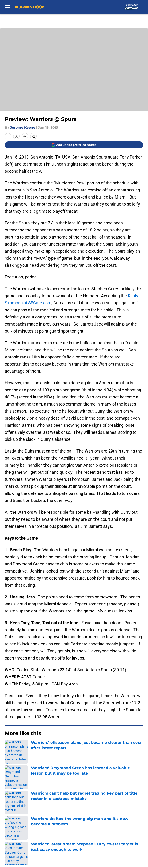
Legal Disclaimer (99, 815)
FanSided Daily (17, 798)
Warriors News (29, 748)
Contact (11, 789)
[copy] (33, 136)
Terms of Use (96, 806)
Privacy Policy (16, 806)
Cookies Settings (74, 73)
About (9, 780)
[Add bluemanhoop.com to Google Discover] (74, 144)
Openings (93, 780)
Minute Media (27, 845)
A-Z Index (93, 824)
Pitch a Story (96, 798)
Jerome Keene (22, 127)
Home (9, 748)
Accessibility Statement (26, 824)
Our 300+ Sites (98, 789)
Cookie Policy (16, 815)
